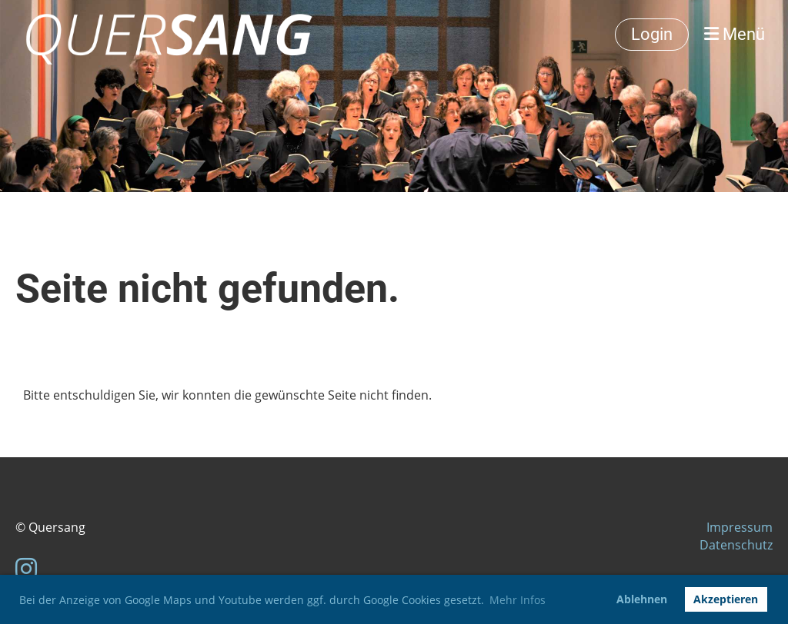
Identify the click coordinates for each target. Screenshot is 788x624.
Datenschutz (736, 544)
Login (652, 34)
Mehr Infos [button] (517, 599)
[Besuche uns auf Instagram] (26, 568)
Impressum (739, 527)
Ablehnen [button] (641, 599)
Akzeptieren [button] (725, 599)
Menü (734, 34)
